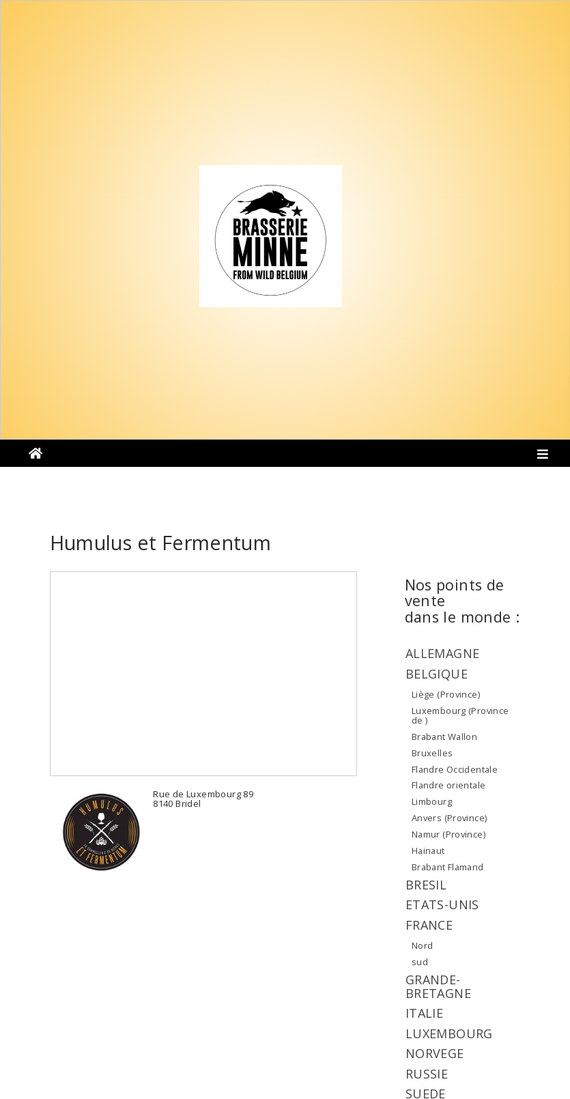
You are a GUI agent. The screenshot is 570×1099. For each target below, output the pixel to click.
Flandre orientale (449, 785)
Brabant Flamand (448, 867)
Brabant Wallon (444, 736)
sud (420, 962)
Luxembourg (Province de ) (460, 715)
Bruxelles (432, 753)
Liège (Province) (446, 694)
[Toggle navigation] (543, 456)
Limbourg (432, 801)
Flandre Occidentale (455, 769)
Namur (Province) (448, 834)
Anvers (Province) (449, 818)
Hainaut (428, 850)
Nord (422, 945)
